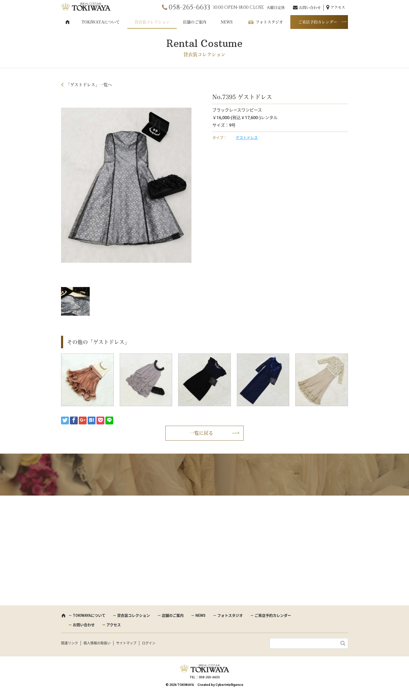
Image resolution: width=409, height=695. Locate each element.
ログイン (148, 643)
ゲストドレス (247, 138)
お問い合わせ (310, 7)
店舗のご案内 (194, 22)
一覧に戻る (201, 433)
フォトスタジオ (269, 22)
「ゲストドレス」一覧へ (89, 85)
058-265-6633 (189, 7)
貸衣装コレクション (152, 22)
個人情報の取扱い (97, 643)
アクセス (337, 7)
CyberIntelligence (229, 685)
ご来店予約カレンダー (317, 22)
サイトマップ (126, 643)
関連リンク (69, 643)
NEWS (227, 22)
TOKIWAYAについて (101, 22)
